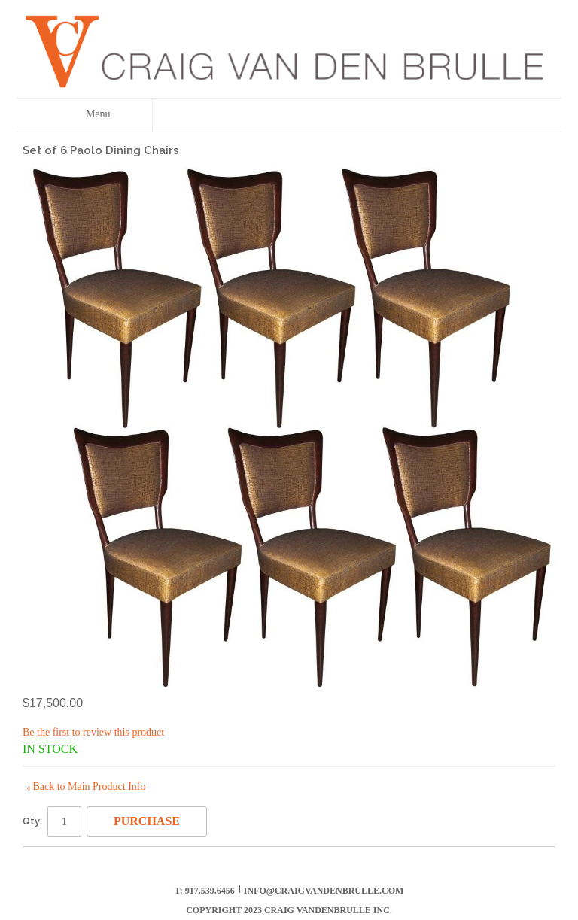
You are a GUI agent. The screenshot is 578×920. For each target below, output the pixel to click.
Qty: (32, 821)
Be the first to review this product (93, 732)
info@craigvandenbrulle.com (324, 890)
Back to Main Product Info (85, 786)
